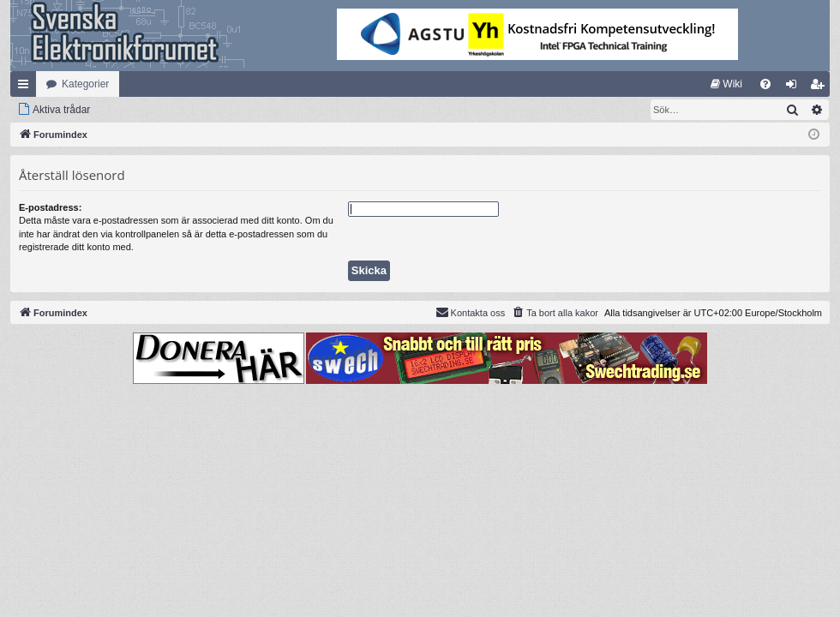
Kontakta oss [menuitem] (470, 312)
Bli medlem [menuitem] (821, 87)
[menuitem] (726, 84)
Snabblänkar (26, 87)
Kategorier (85, 84)
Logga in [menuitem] (795, 87)
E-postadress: (50, 207)
